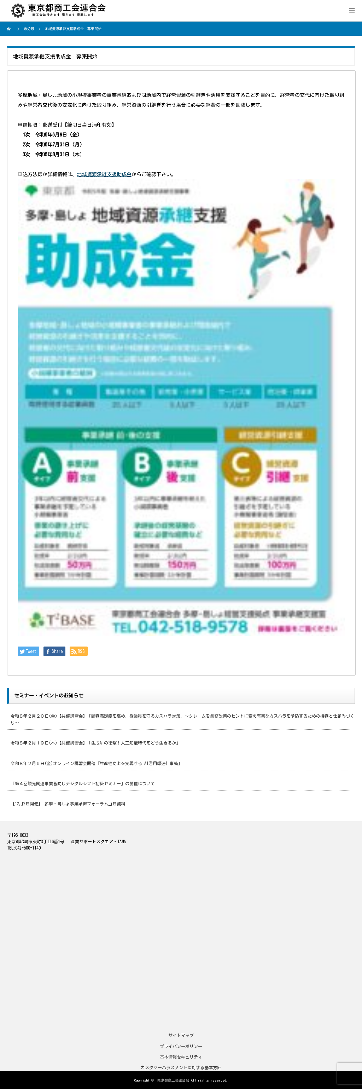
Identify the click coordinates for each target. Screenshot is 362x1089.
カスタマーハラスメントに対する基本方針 (181, 1067)
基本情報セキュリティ (181, 1057)
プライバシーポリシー (181, 1046)
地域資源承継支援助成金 (104, 174)
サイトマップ (181, 1035)
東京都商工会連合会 (173, 1080)
